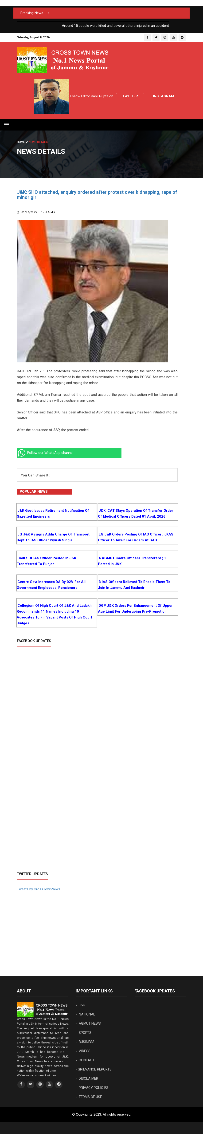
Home (23, 142)
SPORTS (83, 1033)
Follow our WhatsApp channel (45, 453)
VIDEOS (83, 1051)
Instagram (163, 96)
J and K (48, 212)
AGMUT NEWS (88, 1023)
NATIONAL (85, 1014)
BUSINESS (85, 1042)
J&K (80, 1005)
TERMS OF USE (89, 1097)
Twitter (130, 96)
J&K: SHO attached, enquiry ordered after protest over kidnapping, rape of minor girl (97, 194)
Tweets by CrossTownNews (38, 889)
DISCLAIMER (87, 1078)
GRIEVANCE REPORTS (94, 1069)
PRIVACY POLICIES (92, 1088)
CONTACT (85, 1060)
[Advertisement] (56, 833)
